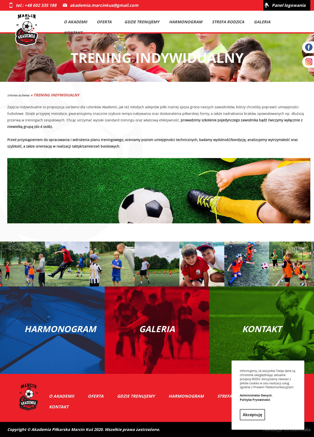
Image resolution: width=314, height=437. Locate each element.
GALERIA (157, 329)
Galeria (262, 22)
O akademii (75, 22)
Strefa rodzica (228, 22)
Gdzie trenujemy (141, 22)
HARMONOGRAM (57, 329)
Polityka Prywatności (255, 400)
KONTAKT (262, 329)
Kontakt (73, 32)
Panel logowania (289, 5)
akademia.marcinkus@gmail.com (104, 5)
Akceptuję (252, 414)
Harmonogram (185, 22)
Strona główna (18, 95)
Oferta (107, 22)
